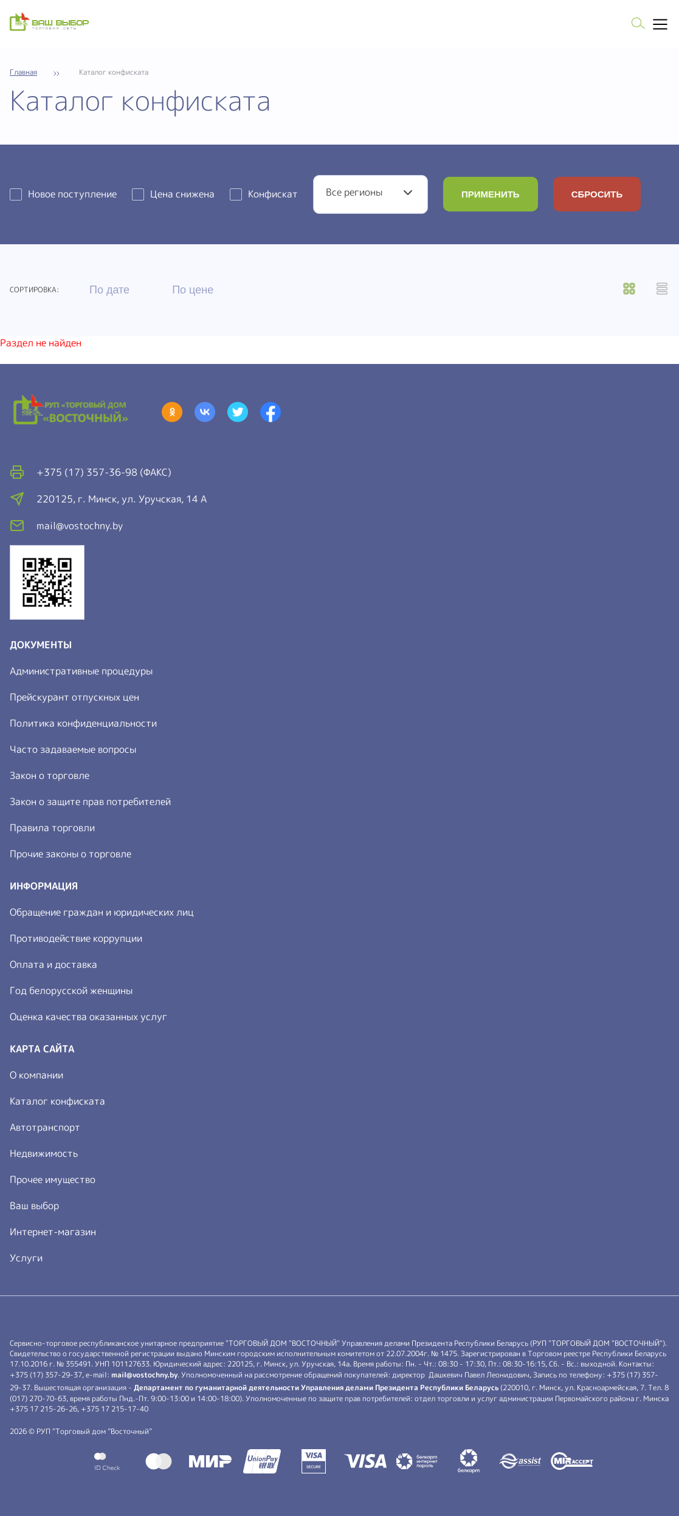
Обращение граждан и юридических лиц (102, 912)
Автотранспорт (45, 1127)
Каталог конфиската (57, 1101)
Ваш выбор (34, 1205)
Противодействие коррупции (76, 938)
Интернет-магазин (53, 1231)
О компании (36, 1075)
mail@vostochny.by (144, 1375)
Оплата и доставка (53, 964)
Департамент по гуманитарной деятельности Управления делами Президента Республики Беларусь (316, 1387)
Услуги (26, 1257)
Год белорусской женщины (71, 990)
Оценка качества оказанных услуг (88, 1016)
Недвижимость (44, 1153)
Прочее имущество (52, 1179)
